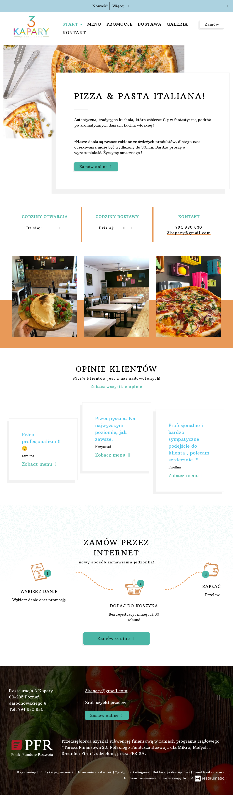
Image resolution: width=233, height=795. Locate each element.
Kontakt (74, 32)
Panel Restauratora (208, 772)
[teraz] (51, 228)
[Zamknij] (227, 6)
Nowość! (100, 6)
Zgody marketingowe (132, 772)
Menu (94, 24)
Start (72, 24)
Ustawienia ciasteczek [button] (95, 772)
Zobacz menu (40, 464)
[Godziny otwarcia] (59, 227)
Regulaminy (27, 772)
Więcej (121, 6)
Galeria (177, 24)
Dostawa (150, 24)
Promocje (120, 24)
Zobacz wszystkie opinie (117, 386)
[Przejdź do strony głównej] (31, 26)
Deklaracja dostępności (172, 772)
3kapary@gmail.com (189, 232)
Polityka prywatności (56, 772)
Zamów (212, 24)
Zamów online (96, 166)
